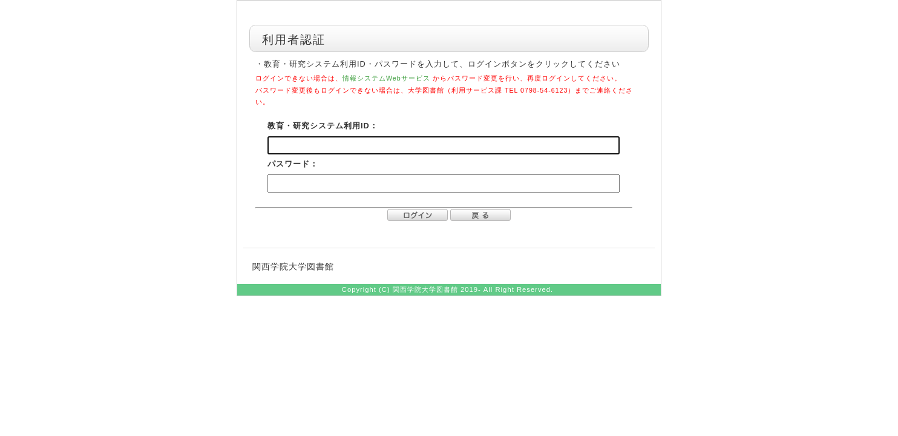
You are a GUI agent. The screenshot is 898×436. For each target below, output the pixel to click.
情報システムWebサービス (386, 78)
